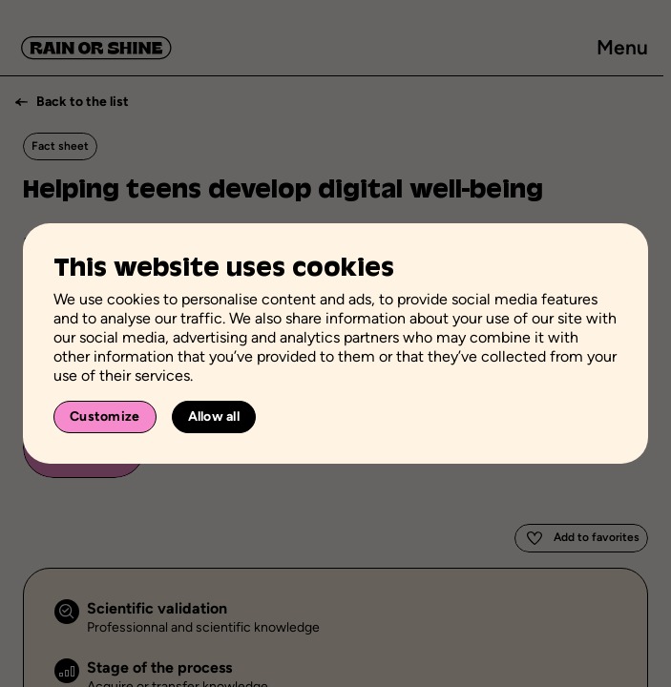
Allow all (214, 416)
